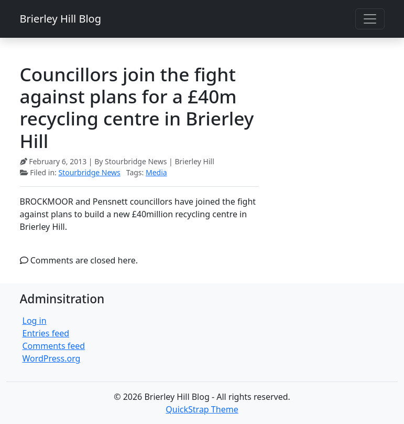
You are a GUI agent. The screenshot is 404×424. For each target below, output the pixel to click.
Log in (35, 320)
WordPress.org (52, 358)
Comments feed (54, 346)
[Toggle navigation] (370, 18)
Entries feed (46, 333)
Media (156, 172)
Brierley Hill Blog (60, 19)
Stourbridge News (89, 172)
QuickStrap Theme (202, 409)
